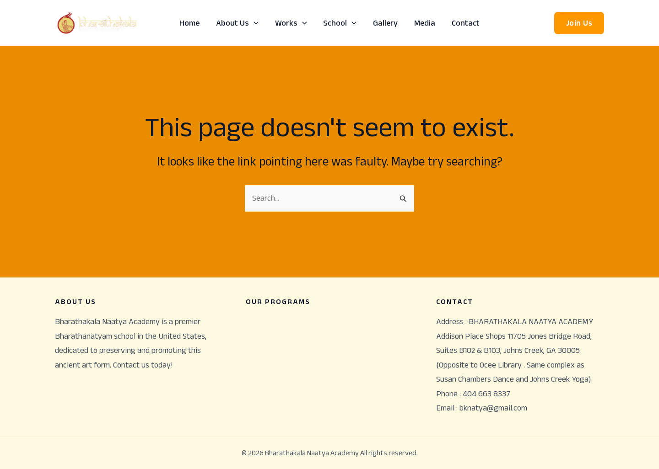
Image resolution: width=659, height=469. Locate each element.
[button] (579, 23)
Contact (466, 22)
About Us (237, 23)
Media (424, 22)
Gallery (385, 22)
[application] (254, 23)
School (340, 23)
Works (291, 23)
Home (189, 22)
